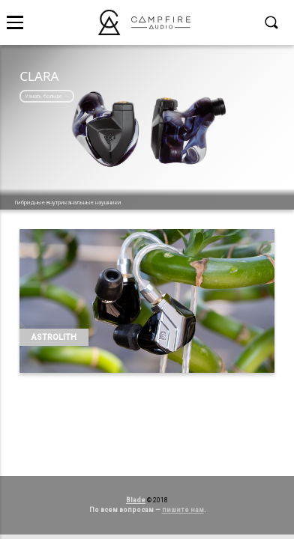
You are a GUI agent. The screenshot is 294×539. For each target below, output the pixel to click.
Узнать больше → (47, 96)
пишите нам (183, 510)
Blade (136, 500)
